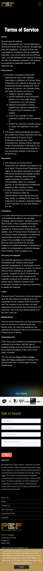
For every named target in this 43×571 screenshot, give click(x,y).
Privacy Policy (21, 357)
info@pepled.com (21, 548)
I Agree (21, 567)
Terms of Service (17, 360)
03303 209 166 (7, 548)
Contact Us (5, 506)
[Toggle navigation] (39, 4)
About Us (5, 498)
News (3, 502)
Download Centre (8, 514)
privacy (16, 563)
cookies (24, 563)
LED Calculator (7, 510)
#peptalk (4, 518)
